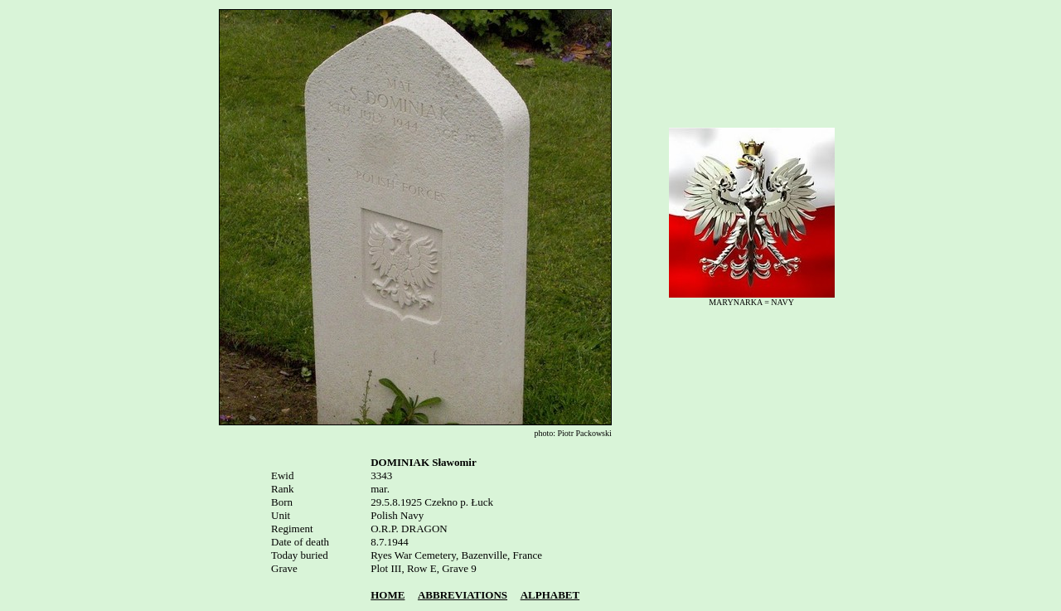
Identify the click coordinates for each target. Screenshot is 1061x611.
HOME (388, 595)
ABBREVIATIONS (462, 595)
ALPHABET (550, 595)
